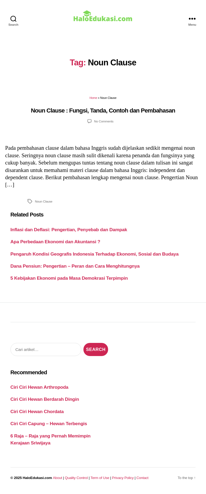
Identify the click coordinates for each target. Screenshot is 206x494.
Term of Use (99, 480)
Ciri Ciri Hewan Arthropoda (39, 389)
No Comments (103, 123)
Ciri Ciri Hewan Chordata (37, 413)
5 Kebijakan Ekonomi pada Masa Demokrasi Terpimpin (69, 280)
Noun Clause (43, 203)
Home (93, 100)
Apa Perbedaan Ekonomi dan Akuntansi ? (55, 243)
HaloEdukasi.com (37, 480)
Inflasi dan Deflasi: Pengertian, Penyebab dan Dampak (68, 231)
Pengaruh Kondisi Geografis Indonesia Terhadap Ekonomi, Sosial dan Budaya (94, 256)
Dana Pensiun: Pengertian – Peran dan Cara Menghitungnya (75, 268)
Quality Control (76, 480)
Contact (143, 480)
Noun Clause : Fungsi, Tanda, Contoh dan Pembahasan (103, 112)
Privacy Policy (123, 480)
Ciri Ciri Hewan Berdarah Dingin (44, 401)
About (57, 480)
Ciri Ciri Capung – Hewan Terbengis (48, 425)
